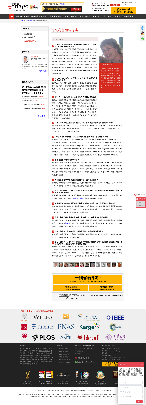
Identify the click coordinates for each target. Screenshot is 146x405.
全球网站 (132, 2)
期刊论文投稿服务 (38, 17)
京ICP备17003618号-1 (80, 396)
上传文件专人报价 (124, 10)
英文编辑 (46, 355)
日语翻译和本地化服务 (65, 362)
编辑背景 (28, 34)
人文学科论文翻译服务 (94, 390)
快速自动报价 (71, 288)
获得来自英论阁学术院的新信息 (84, 346)
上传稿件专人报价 (113, 364)
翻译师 (26, 357)
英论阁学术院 (128, 17)
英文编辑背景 (30, 37)
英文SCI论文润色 (40, 390)
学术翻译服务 (55, 17)
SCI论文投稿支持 (39, 353)
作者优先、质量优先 (39, 357)
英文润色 (68, 223)
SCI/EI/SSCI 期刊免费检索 (83, 348)
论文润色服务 (22, 17)
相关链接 (79, 353)
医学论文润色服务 (60, 390)
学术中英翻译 (71, 390)
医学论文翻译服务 (81, 390)
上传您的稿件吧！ (87, 279)
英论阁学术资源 (106, 390)
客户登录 (115, 5)
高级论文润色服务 (63, 348)
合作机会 (107, 17)
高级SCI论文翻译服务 (64, 354)
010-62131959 (113, 353)
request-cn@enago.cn (113, 295)
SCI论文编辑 (50, 390)
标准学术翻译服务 (63, 357)
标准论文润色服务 (63, 351)
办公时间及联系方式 (108, 346)
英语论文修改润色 (44, 350)
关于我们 (96, 17)
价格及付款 (84, 17)
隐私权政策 (80, 351)
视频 (117, 17)
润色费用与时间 (106, 288)
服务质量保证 (70, 17)
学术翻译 (30, 353)
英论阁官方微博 (83, 358)
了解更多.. (42, 71)
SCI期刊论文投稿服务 (64, 359)
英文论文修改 (78, 198)
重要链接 (59, 346)
